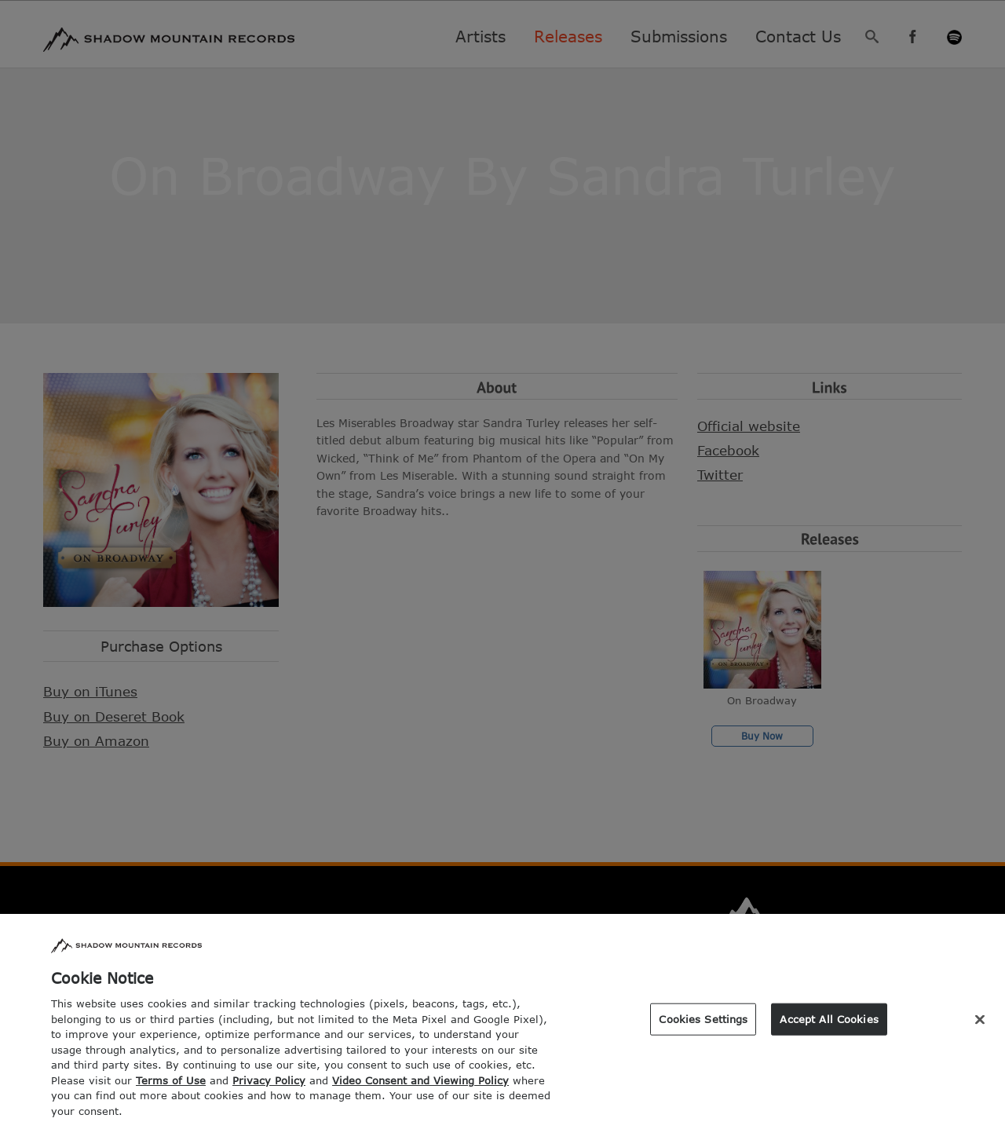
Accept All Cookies (829, 1024)
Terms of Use (171, 1086)
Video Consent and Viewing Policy (420, 1086)
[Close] (980, 1025)
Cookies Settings (703, 1024)
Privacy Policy (268, 1086)
